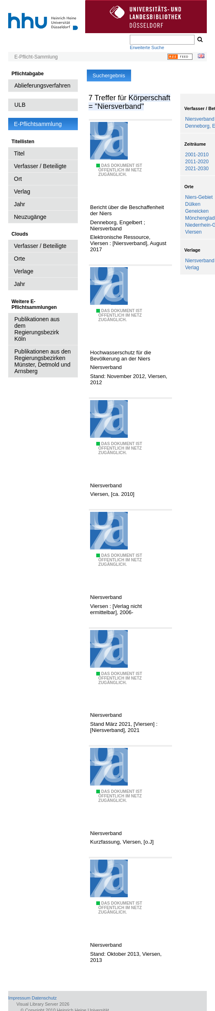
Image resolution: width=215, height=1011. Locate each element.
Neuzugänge (30, 217)
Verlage (23, 271)
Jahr (19, 204)
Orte (19, 258)
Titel (19, 153)
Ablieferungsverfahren (42, 85)
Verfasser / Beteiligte (40, 166)
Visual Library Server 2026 (42, 1004)
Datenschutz (44, 997)
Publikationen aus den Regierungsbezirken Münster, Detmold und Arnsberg (42, 361)
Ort (18, 179)
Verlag (22, 191)
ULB (19, 104)
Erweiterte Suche (147, 47)
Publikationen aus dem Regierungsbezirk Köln (37, 329)
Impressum (19, 997)
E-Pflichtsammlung (38, 124)
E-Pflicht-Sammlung (36, 57)
